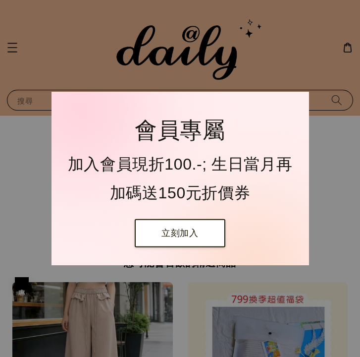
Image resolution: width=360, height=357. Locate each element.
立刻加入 (179, 233)
